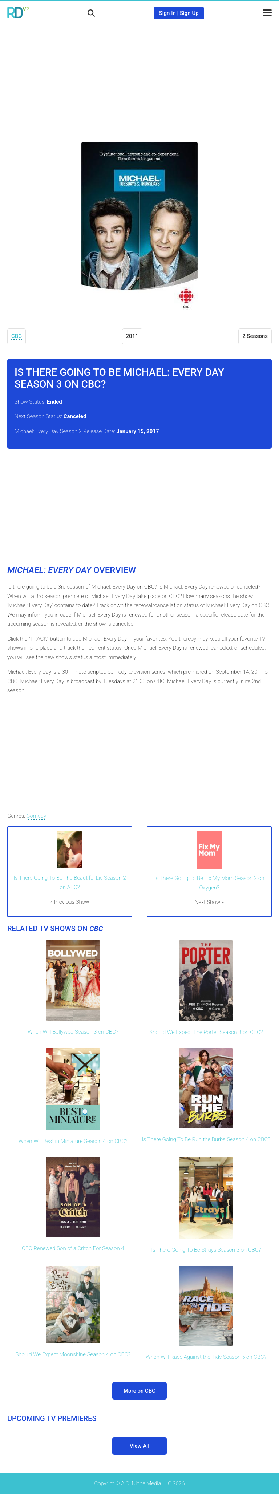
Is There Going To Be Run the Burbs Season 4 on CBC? (206, 1139)
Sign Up (189, 13)
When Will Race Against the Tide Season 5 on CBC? (206, 1357)
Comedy (36, 816)
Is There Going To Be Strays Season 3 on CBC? (206, 1250)
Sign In (167, 13)
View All (139, 1446)
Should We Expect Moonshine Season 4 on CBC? (72, 1354)
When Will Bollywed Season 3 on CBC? (73, 1032)
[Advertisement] (139, 78)
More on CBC (139, 1391)
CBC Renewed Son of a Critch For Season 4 (73, 1248)
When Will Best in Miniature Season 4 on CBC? (73, 1141)
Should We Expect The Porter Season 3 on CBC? (206, 1032)
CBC (16, 336)
